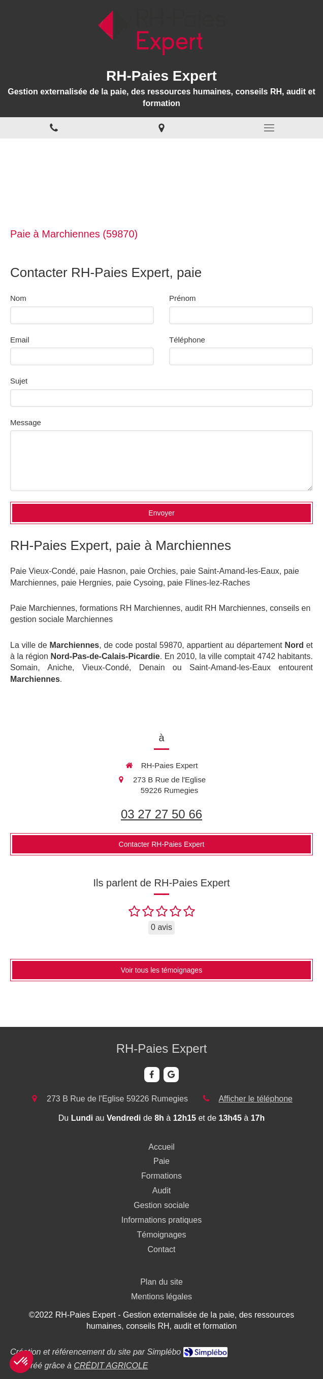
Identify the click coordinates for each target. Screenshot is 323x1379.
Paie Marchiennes (42, 608)
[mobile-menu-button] (269, 128)
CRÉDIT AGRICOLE (111, 1365)
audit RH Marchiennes (225, 608)
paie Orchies (153, 571)
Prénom (182, 298)
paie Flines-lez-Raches (209, 582)
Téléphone (187, 339)
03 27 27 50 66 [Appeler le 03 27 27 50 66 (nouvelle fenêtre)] (161, 814)
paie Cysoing (139, 582)
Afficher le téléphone (255, 1098)
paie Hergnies (86, 582)
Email (19, 339)
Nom (18, 298)
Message (25, 422)
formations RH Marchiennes (130, 608)
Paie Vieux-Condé (43, 571)
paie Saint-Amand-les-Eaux (229, 571)
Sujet (18, 380)
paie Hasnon (103, 571)
